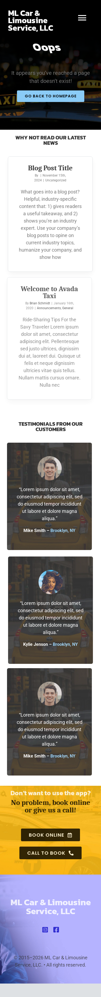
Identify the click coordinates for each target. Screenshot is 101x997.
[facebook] (56, 931)
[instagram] (45, 931)
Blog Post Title (49, 168)
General (65, 308)
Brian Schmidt (38, 303)
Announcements (47, 308)
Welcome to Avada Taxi (47, 292)
